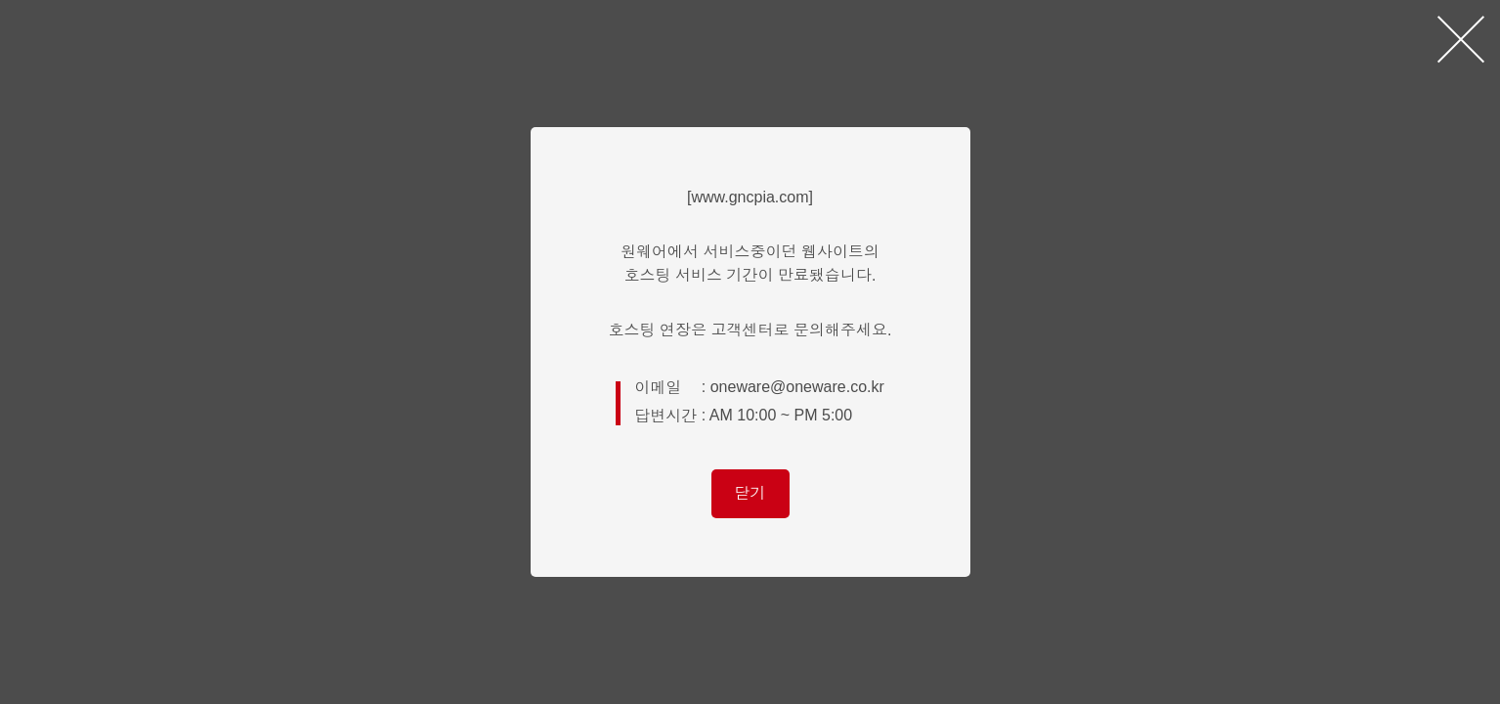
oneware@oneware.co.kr (797, 386)
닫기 (750, 493)
